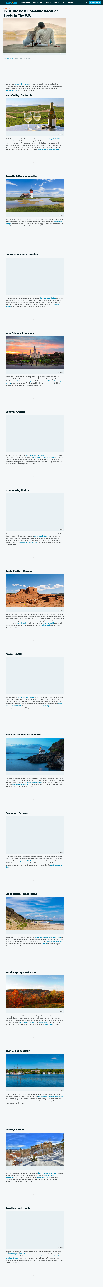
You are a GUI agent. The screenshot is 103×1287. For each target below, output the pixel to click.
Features (71, 2)
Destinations (25, 2)
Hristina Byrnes (9, 58)
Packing (56, 2)
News (63, 2)
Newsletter (95, 2)
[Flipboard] (84, 2)
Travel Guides (37, 2)
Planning (48, 2)
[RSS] (87, 2)
